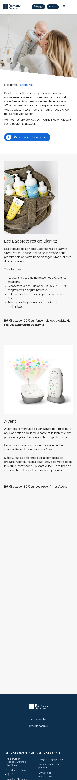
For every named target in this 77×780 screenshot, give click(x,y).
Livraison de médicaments (45, 774)
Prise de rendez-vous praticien (49, 766)
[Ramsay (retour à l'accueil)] (38, 707)
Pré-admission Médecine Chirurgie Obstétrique (16, 762)
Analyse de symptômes (50, 759)
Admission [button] (53, 7)
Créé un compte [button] (38, 726)
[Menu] (71, 6)
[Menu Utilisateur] (64, 7)
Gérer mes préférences (25, 137)
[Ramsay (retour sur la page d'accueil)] (12, 7)
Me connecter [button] (38, 719)
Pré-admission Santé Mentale (16, 771)
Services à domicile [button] (38, 7)
